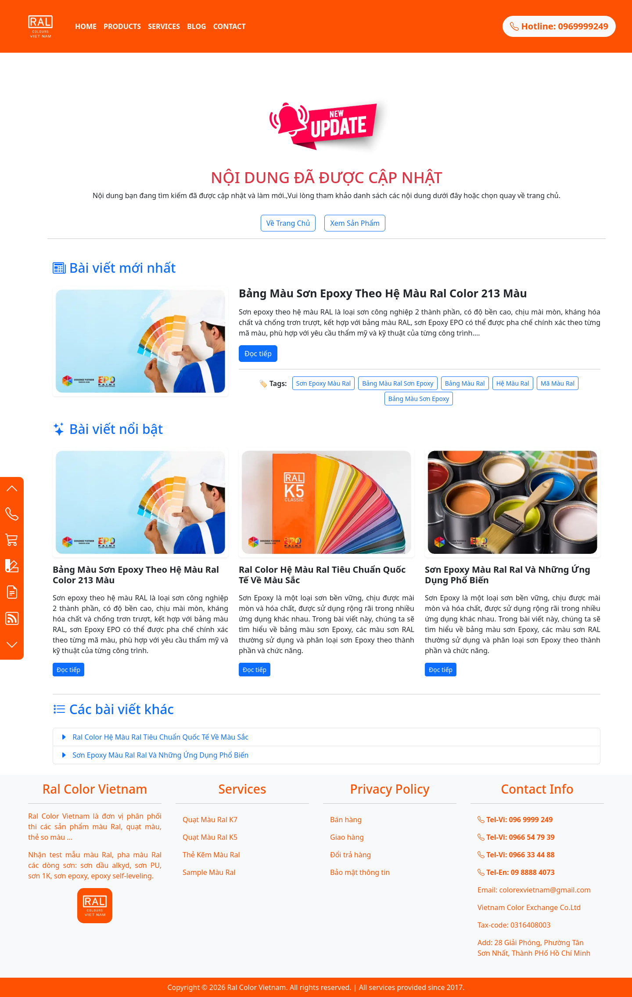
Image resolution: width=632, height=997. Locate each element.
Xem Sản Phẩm (355, 223)
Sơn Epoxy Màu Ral (323, 383)
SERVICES (164, 26)
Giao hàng (347, 837)
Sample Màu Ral (209, 872)
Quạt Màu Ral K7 (210, 819)
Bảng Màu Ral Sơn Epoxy (397, 383)
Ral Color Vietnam (256, 987)
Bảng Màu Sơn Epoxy (418, 398)
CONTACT (229, 26)
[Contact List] (12, 515)
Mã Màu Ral (558, 383)
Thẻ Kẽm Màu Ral (211, 855)
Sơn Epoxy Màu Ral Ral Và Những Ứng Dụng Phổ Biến (507, 575)
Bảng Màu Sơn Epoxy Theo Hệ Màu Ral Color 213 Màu (383, 292)
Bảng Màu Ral (465, 383)
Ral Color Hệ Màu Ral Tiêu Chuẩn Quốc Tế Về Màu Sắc (322, 575)
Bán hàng (346, 819)
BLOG (196, 26)
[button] (12, 490)
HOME (86, 26)
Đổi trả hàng (350, 855)
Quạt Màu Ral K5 (210, 837)
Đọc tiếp (258, 353)
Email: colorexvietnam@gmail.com (534, 890)
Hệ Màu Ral (512, 383)
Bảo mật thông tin (360, 872)
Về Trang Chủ (288, 223)
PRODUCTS (122, 26)
